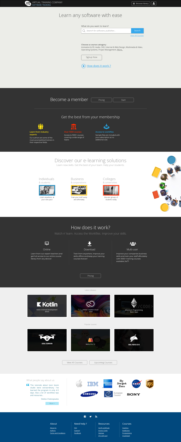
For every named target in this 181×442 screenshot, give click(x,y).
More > (52, 403)
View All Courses (137, 36)
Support (77, 431)
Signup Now (91, 57)
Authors (53, 431)
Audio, (98, 47)
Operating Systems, (89, 50)
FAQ (75, 428)
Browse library (141, 3)
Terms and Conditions (57, 433)
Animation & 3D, (88, 47)
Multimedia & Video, (134, 47)
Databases (126, 431)
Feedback (77, 433)
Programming (127, 433)
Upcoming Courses (103, 362)
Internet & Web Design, (115, 47)
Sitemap (101, 433)
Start (123, 100)
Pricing (101, 100)
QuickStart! (126, 436)
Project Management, (107, 50)
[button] (153, 3)
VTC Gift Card (102, 436)
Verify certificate (104, 428)
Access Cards (103, 431)
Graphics (125, 428)
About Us (53, 428)
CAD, (103, 47)
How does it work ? (96, 66)
